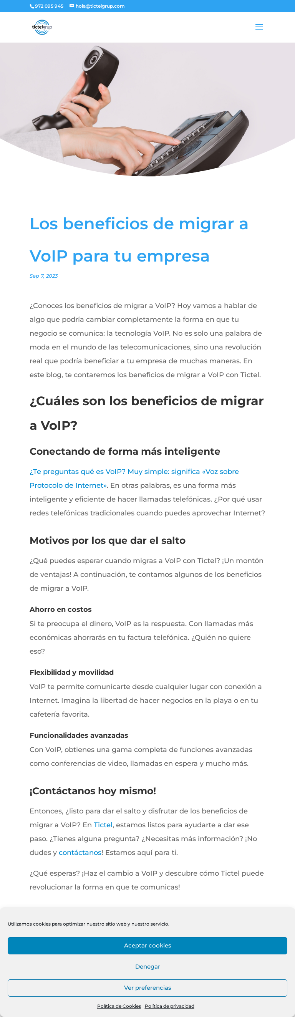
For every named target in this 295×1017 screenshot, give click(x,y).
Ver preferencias (147, 987)
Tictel (103, 825)
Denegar (147, 966)
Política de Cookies (119, 1006)
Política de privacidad (169, 1006)
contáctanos (80, 852)
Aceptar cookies (147, 945)
